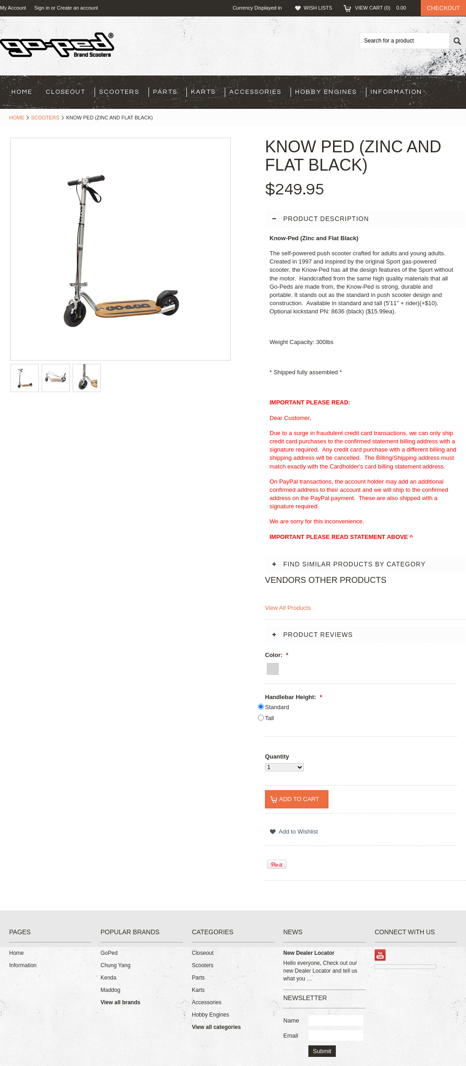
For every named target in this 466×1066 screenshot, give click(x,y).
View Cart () (383, 8)
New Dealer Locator (308, 953)
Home (16, 117)
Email (290, 1035)
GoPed (109, 953)
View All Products (288, 607)
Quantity (277, 756)
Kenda (108, 977)
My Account (13, 8)
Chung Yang (116, 965)
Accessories (255, 92)
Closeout (65, 92)
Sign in (42, 8)
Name (291, 1020)
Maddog (110, 990)
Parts (165, 92)
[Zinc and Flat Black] (272, 667)
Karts (203, 92)
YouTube (380, 955)
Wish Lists (318, 8)
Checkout (443, 8)
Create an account (77, 8)
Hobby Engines (326, 92)
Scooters (119, 92)
